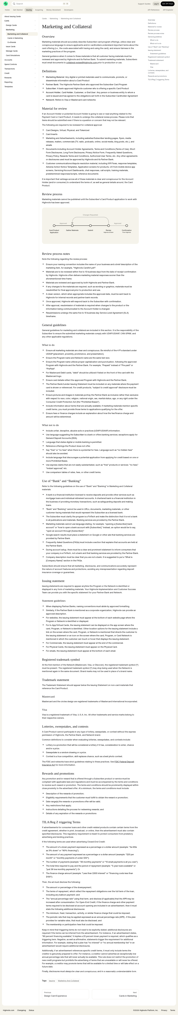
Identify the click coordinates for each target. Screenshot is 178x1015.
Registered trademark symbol (159, 57)
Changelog (21, 1010)
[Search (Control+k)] (40, 3)
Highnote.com (8, 1010)
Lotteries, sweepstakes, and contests (158, 71)
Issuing (29, 10)
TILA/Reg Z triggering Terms (158, 79)
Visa (151, 67)
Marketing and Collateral (68, 980)
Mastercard (154, 63)
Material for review (155, 26)
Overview (151, 20)
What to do (154, 40)
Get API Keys (167, 3)
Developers (68, 10)
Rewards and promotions (157, 76)
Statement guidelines (158, 53)
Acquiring (39, 10)
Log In (156, 3)
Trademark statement (156, 60)
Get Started (17, 10)
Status (31, 1010)
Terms (172, 1010)
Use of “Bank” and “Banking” (158, 47)
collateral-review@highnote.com (81, 62)
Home (7, 10)
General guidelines (155, 37)
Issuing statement (154, 50)
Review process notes (156, 33)
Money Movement (53, 10)
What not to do (155, 43)
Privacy (164, 1010)
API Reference (153, 10)
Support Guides (144, 3)
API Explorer (168, 10)
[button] (20, 21)
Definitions (152, 23)
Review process (153, 30)
